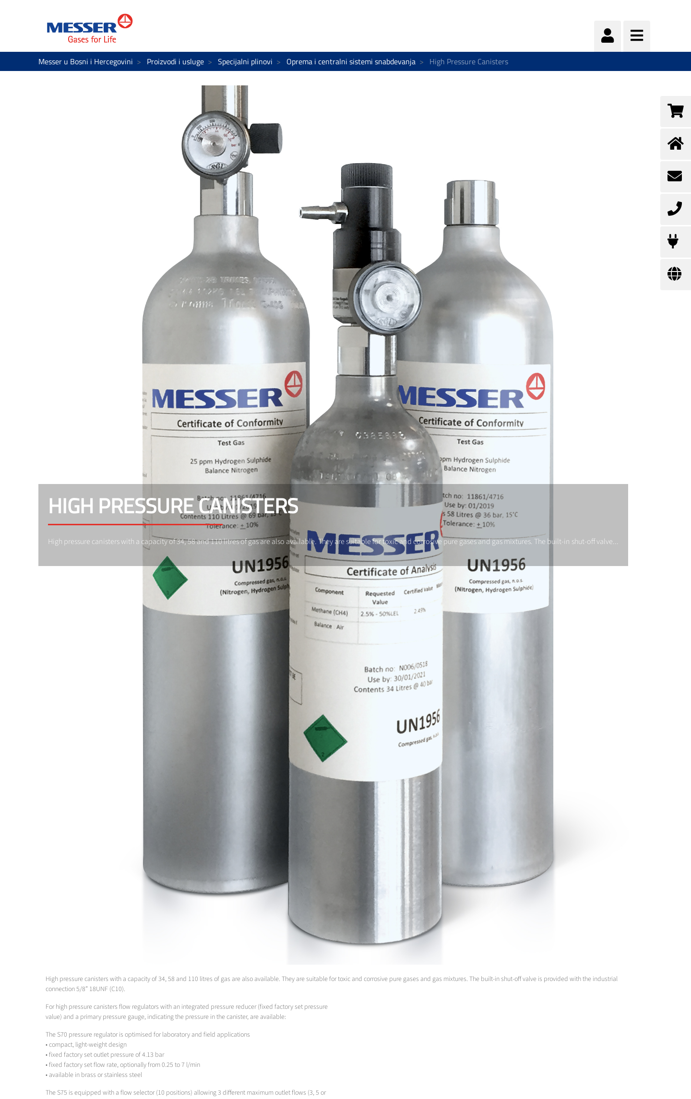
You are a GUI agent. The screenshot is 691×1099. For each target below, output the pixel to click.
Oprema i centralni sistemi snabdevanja (351, 61)
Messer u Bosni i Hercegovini (85, 61)
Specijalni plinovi (245, 61)
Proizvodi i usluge (175, 61)
